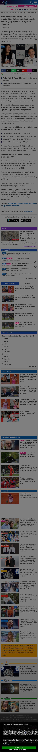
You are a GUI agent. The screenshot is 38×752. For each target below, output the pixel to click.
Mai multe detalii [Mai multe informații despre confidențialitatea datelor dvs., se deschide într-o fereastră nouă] (34, 727)
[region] (19, 737)
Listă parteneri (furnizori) (7, 744)
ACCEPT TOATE (19, 747)
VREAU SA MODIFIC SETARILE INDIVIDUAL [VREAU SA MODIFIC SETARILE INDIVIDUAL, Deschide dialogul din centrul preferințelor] (19, 749)
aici (25, 732)
